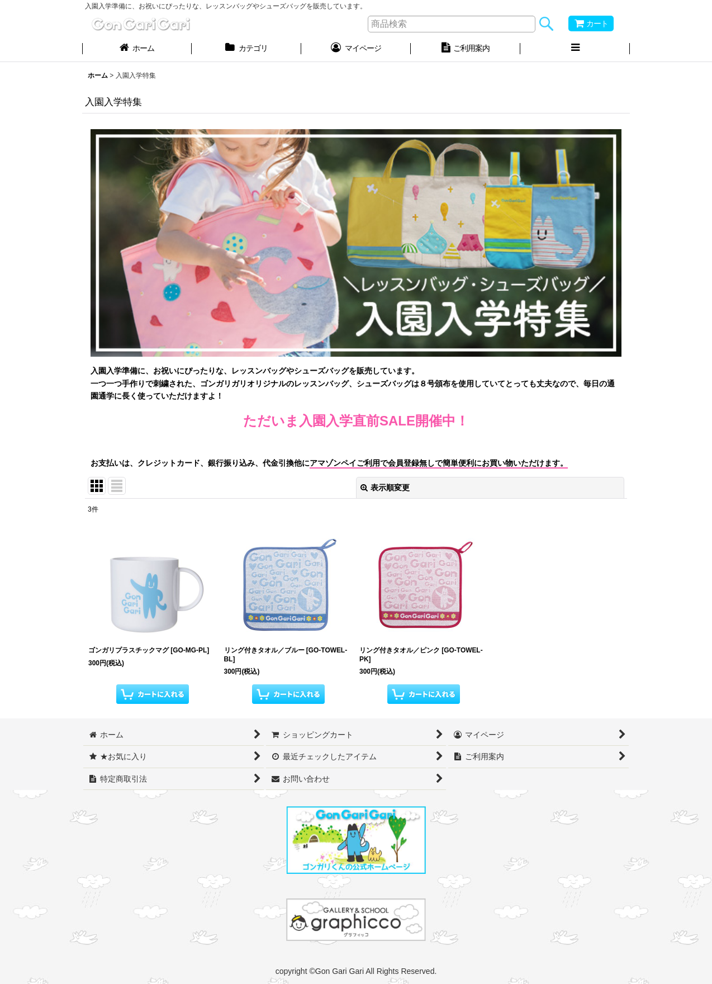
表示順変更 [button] (385, 487)
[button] (575, 49)
